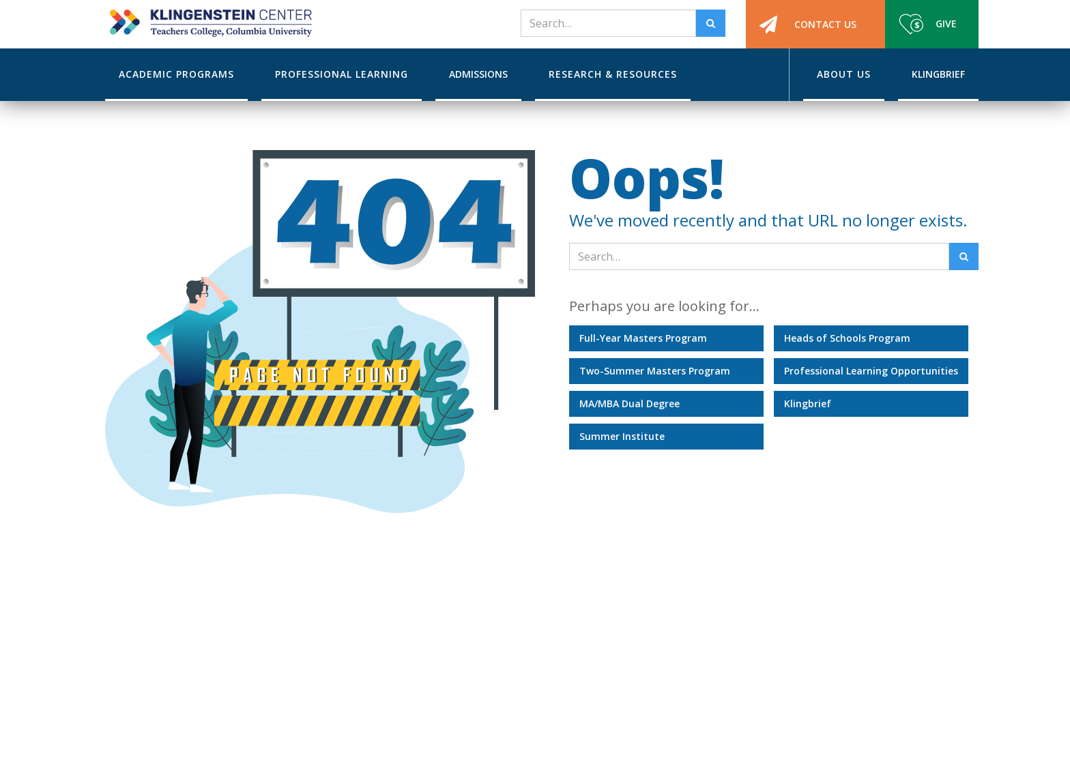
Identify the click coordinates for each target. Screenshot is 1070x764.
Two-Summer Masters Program (654, 370)
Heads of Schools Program (847, 338)
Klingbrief (807, 403)
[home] (208, 18)
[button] (176, 74)
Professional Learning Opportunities (871, 370)
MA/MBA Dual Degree (629, 403)
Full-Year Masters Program (643, 338)
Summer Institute (622, 436)
